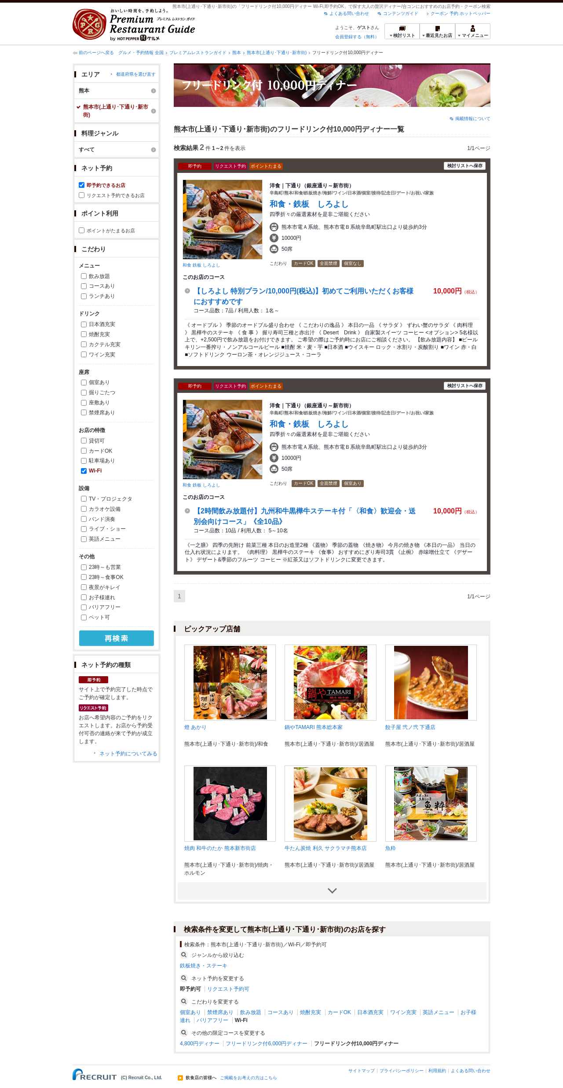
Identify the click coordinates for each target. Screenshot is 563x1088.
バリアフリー (105, 607)
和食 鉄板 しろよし (201, 265)
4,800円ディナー (199, 1043)
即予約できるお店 (106, 185)
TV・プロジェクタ (110, 499)
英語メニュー (105, 539)
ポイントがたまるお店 (111, 230)
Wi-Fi (95, 471)
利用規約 (437, 1070)
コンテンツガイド (400, 13)
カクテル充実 (105, 344)
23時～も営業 (105, 567)
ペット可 (99, 617)
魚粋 (390, 848)
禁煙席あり (102, 413)
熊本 (236, 52)
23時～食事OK (106, 577)
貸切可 (97, 441)
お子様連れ (102, 597)
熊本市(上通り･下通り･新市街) (277, 52)
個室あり (99, 382)
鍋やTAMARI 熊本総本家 (314, 727)
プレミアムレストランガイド (198, 52)
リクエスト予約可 (228, 989)
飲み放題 (99, 276)
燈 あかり (195, 727)
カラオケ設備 (105, 509)
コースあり (102, 286)
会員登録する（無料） (357, 36)
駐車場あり (102, 461)
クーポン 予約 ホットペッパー (460, 13)
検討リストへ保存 (465, 165)
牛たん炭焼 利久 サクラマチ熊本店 (326, 848)
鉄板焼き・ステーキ (203, 966)
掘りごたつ (102, 392)
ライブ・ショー (107, 529)
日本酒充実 (102, 324)
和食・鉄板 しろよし (309, 204)
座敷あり (99, 402)
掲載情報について (472, 118)
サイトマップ (361, 1070)
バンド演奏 (102, 519)
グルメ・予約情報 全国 (141, 52)
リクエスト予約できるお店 (116, 195)
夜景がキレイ (105, 587)
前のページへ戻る (96, 52)
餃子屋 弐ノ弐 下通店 (410, 727)
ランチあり (102, 296)
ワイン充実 (102, 355)
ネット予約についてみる (128, 754)
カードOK (100, 451)
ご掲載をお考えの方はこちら (248, 1078)
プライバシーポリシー (402, 1070)
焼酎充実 (99, 334)
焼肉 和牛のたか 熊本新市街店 (220, 848)
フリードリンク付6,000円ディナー (266, 1043)
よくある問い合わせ (349, 13)
